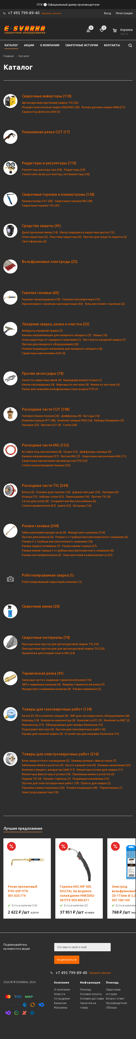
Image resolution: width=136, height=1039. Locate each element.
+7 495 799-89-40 (24, 13)
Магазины (60, 1007)
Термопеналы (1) (110, 787)
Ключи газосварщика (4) (38, 384)
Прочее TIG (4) (100, 496)
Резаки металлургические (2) (41, 555)
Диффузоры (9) (71, 415)
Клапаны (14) (30, 720)
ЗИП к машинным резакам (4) (41, 684)
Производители (116, 1003)
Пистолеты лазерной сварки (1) (104, 339)
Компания (61, 982)
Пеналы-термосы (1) (57, 778)
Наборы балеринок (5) (109, 420)
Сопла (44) (70, 424)
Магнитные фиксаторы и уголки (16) (46, 774)
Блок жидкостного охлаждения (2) (45, 760)
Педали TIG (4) (31, 778)
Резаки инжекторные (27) (79, 546)
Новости (59, 994)
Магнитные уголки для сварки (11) (100, 769)
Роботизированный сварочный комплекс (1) (52, 581)
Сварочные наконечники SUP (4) (43, 353)
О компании (62, 989)
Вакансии (60, 1003)
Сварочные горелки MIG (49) (73, 201)
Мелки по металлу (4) (105, 384)
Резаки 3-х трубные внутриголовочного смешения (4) (91, 537)
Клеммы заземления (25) (114, 765)
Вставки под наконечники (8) (42, 451)
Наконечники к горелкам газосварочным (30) (52, 303)
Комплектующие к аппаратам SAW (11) (48, 769)
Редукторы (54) (74, 169)
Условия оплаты (91, 994)
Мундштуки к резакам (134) (86, 532)
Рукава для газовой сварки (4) (42, 733)
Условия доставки (92, 998)
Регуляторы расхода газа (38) (42, 169)
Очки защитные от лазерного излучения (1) (51, 339)
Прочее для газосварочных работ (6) (81, 729)
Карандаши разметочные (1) (82, 380)
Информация (90, 982)
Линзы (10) (100, 335)
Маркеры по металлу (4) (72, 384)
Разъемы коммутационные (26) (43, 787)
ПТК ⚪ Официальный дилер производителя (68, 4)
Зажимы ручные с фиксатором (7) (93, 760)
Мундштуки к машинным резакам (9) (46, 688)
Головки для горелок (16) (53, 492)
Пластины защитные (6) (65, 236)
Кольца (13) (30, 496)
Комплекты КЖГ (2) (117, 720)
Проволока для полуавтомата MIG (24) (48, 653)
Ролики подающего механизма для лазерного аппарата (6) (62, 348)
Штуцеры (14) (82, 505)
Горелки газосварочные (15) (81, 299)
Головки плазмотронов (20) (40, 415)
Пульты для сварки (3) (96, 783)
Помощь (112, 982)
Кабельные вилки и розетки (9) (42, 765)
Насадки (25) (30, 424)
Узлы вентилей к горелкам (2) (105, 303)
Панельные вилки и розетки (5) (93, 774)
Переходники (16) (77, 496)
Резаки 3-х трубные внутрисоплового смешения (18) (57, 541)
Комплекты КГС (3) (89, 720)
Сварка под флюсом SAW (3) (41, 111)
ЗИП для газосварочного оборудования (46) (100, 715)
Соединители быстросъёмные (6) (73, 501)
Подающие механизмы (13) (91, 778)
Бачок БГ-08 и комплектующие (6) (45, 715)
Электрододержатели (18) (40, 792)
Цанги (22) (64, 505)
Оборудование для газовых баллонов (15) (74, 724)
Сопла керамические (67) (39, 505)
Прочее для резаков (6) (38, 537)
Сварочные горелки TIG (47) (40, 205)
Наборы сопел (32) (51, 496)
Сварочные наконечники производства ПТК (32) (54, 460)
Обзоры (111, 1007)
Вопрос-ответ (115, 998)
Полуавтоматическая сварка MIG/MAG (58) (51, 107)
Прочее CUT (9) (51, 424)
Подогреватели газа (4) (38, 729)
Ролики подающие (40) (82, 787)
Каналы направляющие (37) (40, 456)
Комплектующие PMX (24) (74, 420)
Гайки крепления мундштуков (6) (44, 532)
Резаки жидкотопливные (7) (41, 546)
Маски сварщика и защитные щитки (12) (87, 232)
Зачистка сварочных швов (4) (41, 380)
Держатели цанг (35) (86, 492)
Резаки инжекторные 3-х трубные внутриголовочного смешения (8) (68, 550)
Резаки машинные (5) (87, 688)
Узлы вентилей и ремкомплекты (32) (88, 555)
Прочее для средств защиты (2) (105, 236)
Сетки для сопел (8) (35, 501)
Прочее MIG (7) (70, 456)
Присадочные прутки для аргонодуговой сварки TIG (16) (60, 644)
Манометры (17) (33, 724)
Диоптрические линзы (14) (40, 232)
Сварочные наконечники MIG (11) (104, 456)
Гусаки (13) (70, 451)
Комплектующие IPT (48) (39, 420)
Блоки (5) (28, 492)
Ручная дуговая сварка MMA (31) (103, 107)
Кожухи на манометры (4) (58, 720)
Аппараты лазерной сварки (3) (42, 330)
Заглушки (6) (110, 492)
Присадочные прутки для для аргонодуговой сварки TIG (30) (63, 648)
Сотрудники (62, 998)
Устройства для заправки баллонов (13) (92, 733)
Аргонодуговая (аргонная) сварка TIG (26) (50, 102)
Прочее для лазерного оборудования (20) (50, 344)
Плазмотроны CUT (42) (37, 201)
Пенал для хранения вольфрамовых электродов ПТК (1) (60, 389)
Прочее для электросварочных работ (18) (50, 783)
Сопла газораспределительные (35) (46, 465)
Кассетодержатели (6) (80, 765)
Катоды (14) (91, 415)
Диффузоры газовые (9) (95, 451)
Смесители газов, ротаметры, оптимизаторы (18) (56, 174)
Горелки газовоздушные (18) (41, 299)
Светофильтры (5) (34, 241)
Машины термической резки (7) (83, 684)
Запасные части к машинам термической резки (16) (56, 679)
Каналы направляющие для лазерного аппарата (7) (56, 335)
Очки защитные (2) (35, 236)
